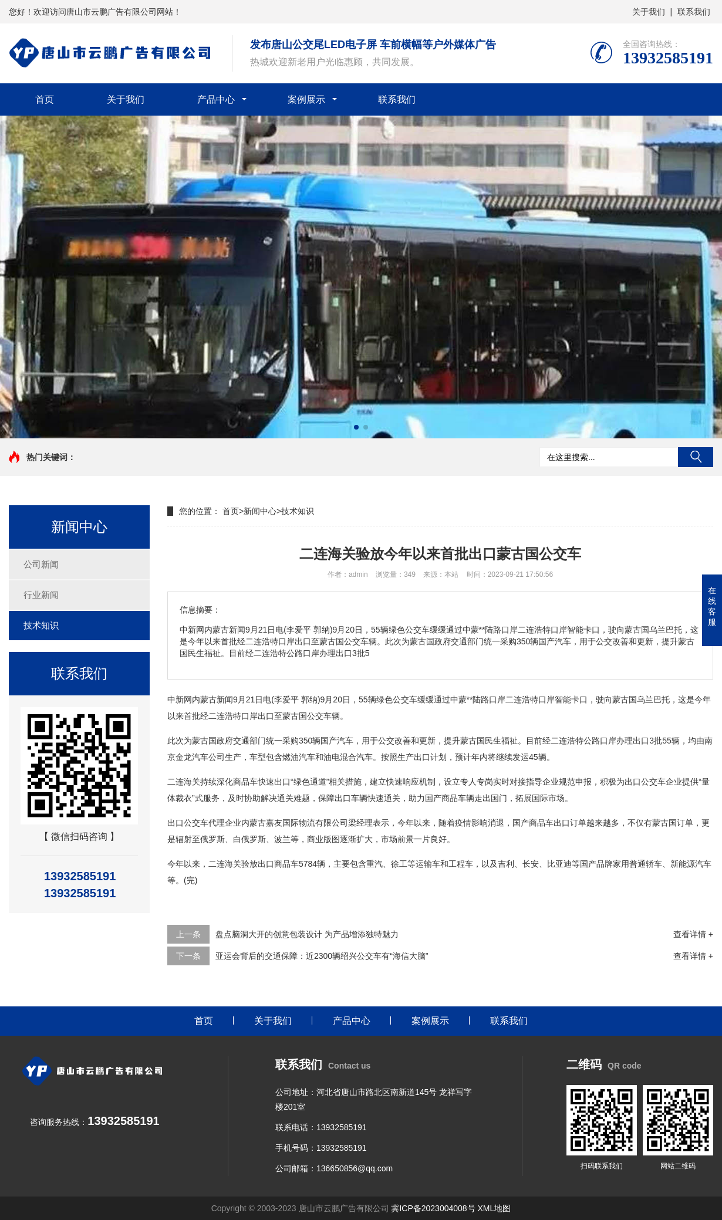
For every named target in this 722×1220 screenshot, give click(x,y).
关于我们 (648, 11)
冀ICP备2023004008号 (433, 1208)
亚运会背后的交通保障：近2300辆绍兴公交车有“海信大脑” (321, 956)
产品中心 (216, 99)
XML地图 (494, 1208)
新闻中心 (260, 511)
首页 (44, 99)
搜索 (695, 457)
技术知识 (41, 625)
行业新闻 (41, 595)
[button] (356, 427)
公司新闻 (41, 564)
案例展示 (306, 99)
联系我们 (693, 11)
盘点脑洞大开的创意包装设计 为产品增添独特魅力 (307, 934)
